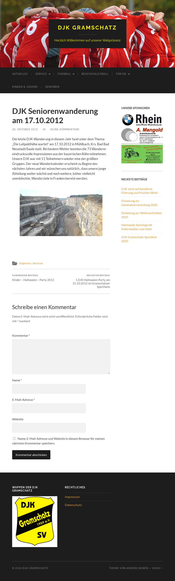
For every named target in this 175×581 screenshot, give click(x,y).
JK (44, 129)
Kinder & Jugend (25, 86)
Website (17, 419)
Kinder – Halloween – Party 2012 (33, 278)
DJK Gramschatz (87, 27)
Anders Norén (137, 568)
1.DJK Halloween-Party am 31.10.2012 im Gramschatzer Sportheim (86, 281)
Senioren (52, 86)
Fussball (64, 73)
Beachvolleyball (95, 73)
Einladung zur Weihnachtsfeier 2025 (141, 215)
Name (17, 380)
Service (41, 73)
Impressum (72, 497)
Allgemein (25, 263)
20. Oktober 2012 (25, 129)
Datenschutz (73, 505)
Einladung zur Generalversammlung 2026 (139, 203)
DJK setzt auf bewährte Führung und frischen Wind (139, 191)
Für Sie (121, 73)
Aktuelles (20, 73)
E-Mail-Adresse (23, 399)
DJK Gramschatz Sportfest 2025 (139, 239)
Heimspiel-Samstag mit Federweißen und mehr (136, 227)
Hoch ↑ (157, 568)
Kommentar (21, 335)
